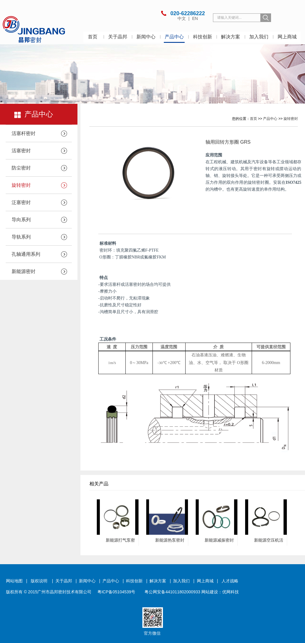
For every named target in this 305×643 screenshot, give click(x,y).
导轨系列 (21, 236)
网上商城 (287, 36)
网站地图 (14, 580)
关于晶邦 (117, 36)
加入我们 (258, 36)
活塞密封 (21, 150)
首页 (92, 36)
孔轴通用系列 (26, 254)
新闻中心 (145, 36)
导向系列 (21, 219)
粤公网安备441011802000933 (172, 591)
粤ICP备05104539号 (116, 591)
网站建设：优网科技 (220, 591)
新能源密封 (23, 271)
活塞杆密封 (23, 133)
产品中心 (174, 36)
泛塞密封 (21, 202)
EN (195, 18)
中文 (182, 18)
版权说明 (39, 580)
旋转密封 (21, 185)
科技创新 (202, 36)
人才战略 (230, 580)
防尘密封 (21, 167)
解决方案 (230, 36)
